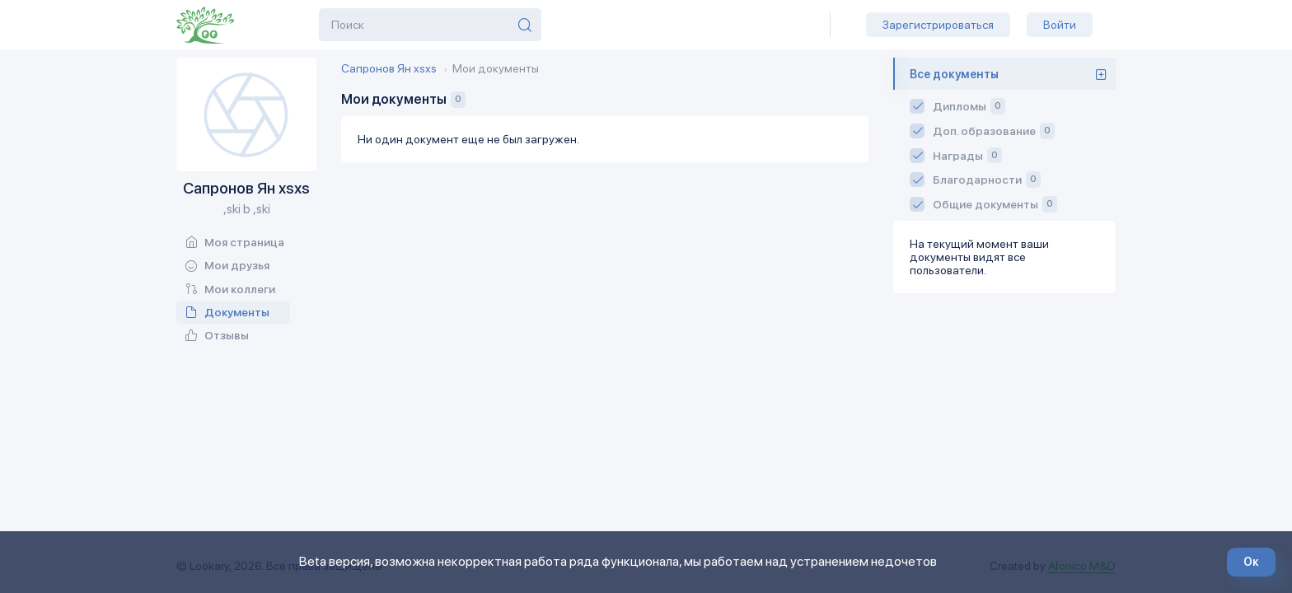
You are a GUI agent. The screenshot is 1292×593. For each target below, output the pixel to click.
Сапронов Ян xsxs (389, 68)
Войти (1059, 24)
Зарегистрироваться (938, 24)
